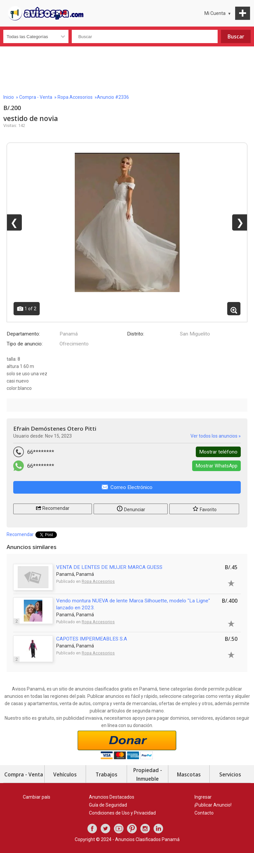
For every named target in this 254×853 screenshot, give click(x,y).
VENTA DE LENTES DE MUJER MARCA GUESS (109, 567)
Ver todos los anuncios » (215, 436)
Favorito (204, 508)
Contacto (204, 813)
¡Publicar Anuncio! (213, 805)
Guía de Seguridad (108, 805)
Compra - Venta (35, 97)
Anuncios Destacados (111, 797)
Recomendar (52, 508)
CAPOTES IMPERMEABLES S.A (91, 639)
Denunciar (130, 508)
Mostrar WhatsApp (216, 466)
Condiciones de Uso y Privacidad (122, 813)
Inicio (8, 97)
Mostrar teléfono (218, 452)
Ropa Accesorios (75, 97)
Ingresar (203, 797)
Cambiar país (36, 797)
